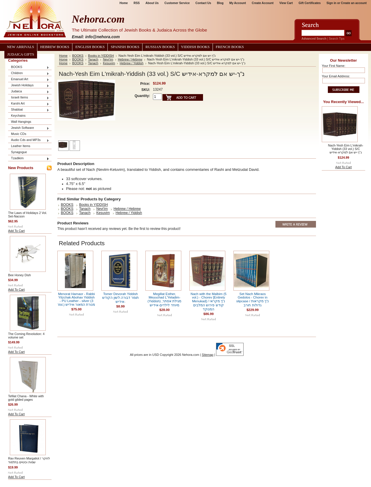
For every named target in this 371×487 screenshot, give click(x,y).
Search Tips (336, 38)
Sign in (331, 3)
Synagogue (19, 152)
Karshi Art (28, 104)
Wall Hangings (21, 121)
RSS (137, 3)
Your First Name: (333, 65)
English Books (90, 47)
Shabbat (28, 110)
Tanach (93, 59)
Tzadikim (28, 158)
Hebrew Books (54, 47)
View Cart (286, 3)
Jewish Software (28, 128)
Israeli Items (28, 98)
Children (28, 73)
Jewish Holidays (28, 85)
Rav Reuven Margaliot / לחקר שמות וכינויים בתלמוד (29, 460)
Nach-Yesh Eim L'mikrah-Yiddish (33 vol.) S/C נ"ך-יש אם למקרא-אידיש (345, 149)
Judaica (28, 91)
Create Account (262, 3)
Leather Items (20, 146)
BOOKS (28, 67)
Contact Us (203, 3)
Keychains (18, 115)
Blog (220, 3)
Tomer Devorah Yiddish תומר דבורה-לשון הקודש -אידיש (120, 297)
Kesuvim (109, 63)
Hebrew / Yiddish (131, 63)
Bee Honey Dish (19, 275)
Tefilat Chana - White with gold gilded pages (26, 397)
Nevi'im (108, 59)
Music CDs (18, 134)
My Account (237, 3)
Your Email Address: (336, 76)
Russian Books (160, 47)
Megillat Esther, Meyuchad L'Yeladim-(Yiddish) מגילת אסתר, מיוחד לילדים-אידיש (165, 299)
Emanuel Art (28, 79)
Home (124, 3)
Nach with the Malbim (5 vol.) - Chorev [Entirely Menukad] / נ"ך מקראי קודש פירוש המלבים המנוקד (208, 301)
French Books (230, 47)
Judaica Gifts (20, 54)
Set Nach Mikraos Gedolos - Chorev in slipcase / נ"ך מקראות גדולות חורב (252, 299)
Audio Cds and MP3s (28, 140)
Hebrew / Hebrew (130, 59)
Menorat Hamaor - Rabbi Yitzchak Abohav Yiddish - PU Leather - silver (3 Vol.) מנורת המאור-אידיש (76, 299)
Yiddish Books (195, 47)
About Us (151, 3)
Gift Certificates (310, 3)
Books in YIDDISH (101, 55)
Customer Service (177, 3)
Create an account (354, 3)
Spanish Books (125, 47)
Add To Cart (16, 230)
